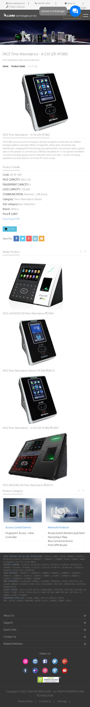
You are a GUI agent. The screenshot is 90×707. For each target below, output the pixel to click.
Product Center (18, 66)
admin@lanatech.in (15, 3)
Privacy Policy (25, 701)
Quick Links (10, 629)
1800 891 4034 (42, 3)
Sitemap (62, 701)
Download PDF (11, 219)
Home (5, 66)
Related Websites (13, 644)
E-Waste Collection (15, 7)
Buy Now (10, 229)
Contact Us (10, 636)
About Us (9, 615)
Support (8, 622)
